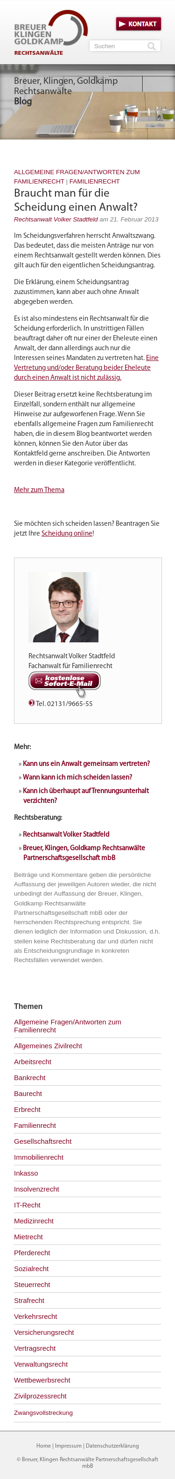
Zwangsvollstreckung (43, 1412)
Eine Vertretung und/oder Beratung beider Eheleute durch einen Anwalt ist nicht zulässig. (86, 368)
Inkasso (26, 1173)
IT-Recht (27, 1205)
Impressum (68, 1446)
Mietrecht (28, 1237)
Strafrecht (29, 1300)
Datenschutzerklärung (112, 1446)
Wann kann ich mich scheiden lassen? (77, 777)
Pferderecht (32, 1253)
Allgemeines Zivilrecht (48, 1046)
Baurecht (28, 1093)
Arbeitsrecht (32, 1062)
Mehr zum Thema (39, 490)
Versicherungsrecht (44, 1332)
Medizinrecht (34, 1221)
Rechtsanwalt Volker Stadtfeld (56, 219)
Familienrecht (95, 181)
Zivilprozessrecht (40, 1396)
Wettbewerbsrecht (42, 1380)
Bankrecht (30, 1078)
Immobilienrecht (38, 1157)
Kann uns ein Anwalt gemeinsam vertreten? (86, 764)
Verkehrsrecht (35, 1316)
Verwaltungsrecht (41, 1364)
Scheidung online (67, 533)
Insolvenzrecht (36, 1189)
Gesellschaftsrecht (42, 1141)
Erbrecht (27, 1109)
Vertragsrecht (35, 1348)
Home (43, 1446)
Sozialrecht (31, 1269)
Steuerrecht (32, 1284)
